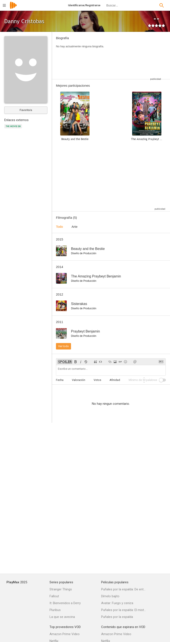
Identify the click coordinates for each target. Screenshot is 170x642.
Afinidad (115, 380)
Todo (59, 226)
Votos (97, 380)
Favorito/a (26, 110)
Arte (75, 226)
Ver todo (63, 346)
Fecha (59, 380)
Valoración (78, 380)
